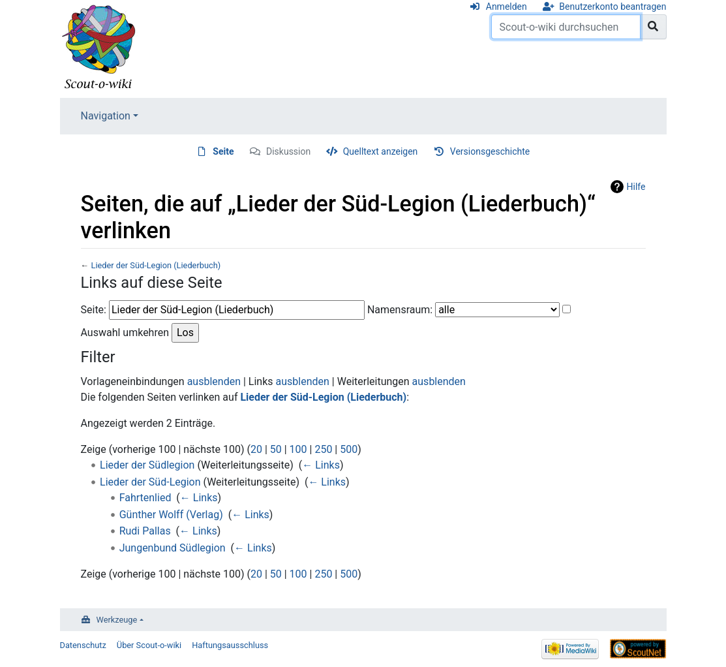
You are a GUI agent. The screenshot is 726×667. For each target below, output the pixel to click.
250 (323, 449)
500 (348, 449)
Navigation (105, 116)
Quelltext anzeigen (380, 151)
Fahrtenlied (145, 497)
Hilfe (636, 186)
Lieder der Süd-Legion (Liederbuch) (155, 265)
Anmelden (506, 6)
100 (298, 449)
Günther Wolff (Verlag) (171, 514)
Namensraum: (399, 309)
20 (256, 449)
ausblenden (214, 381)
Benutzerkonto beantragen (612, 6)
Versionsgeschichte (490, 151)
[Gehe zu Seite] (653, 26)
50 (276, 449)
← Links (321, 465)
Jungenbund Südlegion (172, 548)
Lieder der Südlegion (147, 465)
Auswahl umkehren (125, 332)
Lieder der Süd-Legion (150, 482)
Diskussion (288, 151)
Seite (223, 151)
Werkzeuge (117, 620)
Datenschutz (83, 645)
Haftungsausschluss (230, 645)
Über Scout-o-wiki (149, 645)
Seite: (93, 309)
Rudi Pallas (145, 531)
